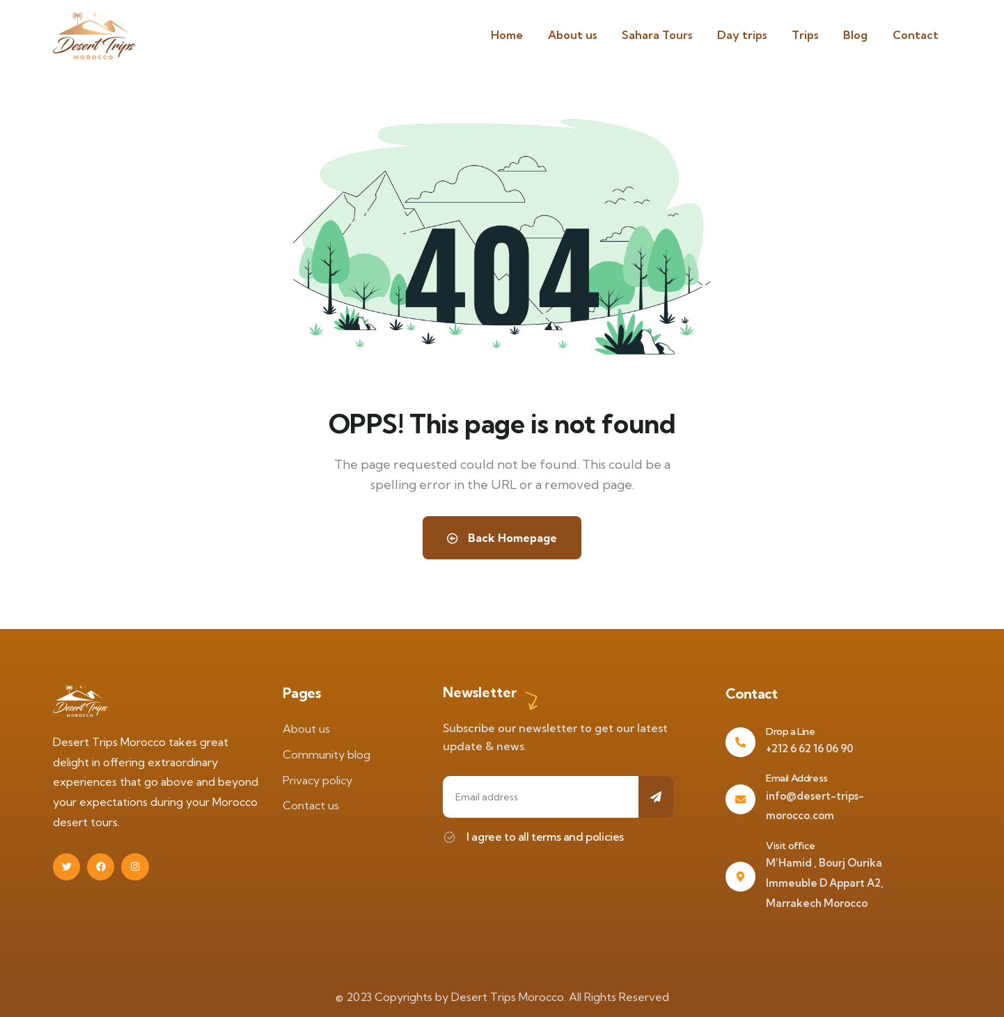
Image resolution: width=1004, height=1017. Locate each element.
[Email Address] (740, 799)
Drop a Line (790, 731)
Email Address (797, 778)
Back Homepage (502, 538)
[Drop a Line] (740, 742)
